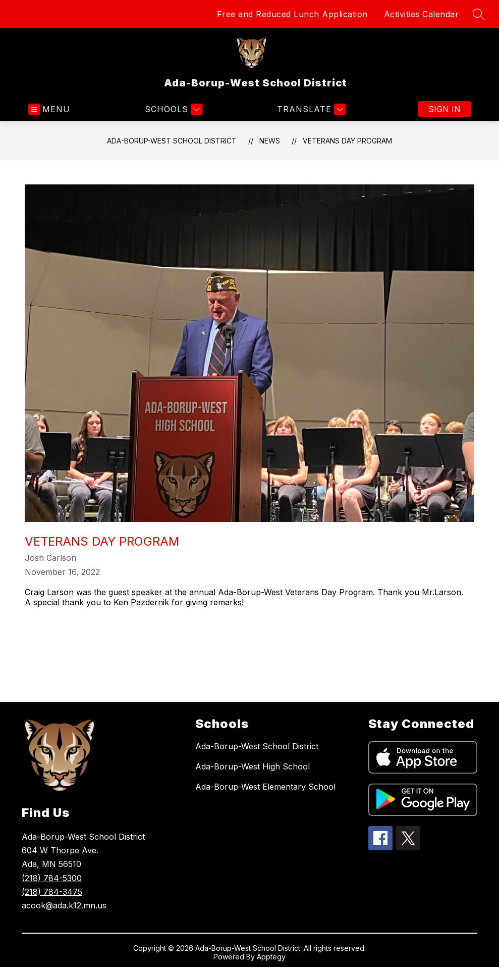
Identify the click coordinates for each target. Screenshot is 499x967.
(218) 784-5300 (52, 878)
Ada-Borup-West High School (252, 766)
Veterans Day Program (347, 140)
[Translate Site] (310, 109)
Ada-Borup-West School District (172, 140)
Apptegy (271, 956)
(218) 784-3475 (52, 892)
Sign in (444, 109)
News (269, 140)
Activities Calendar (421, 14)
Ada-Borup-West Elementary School (265, 787)
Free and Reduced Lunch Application (292, 14)
